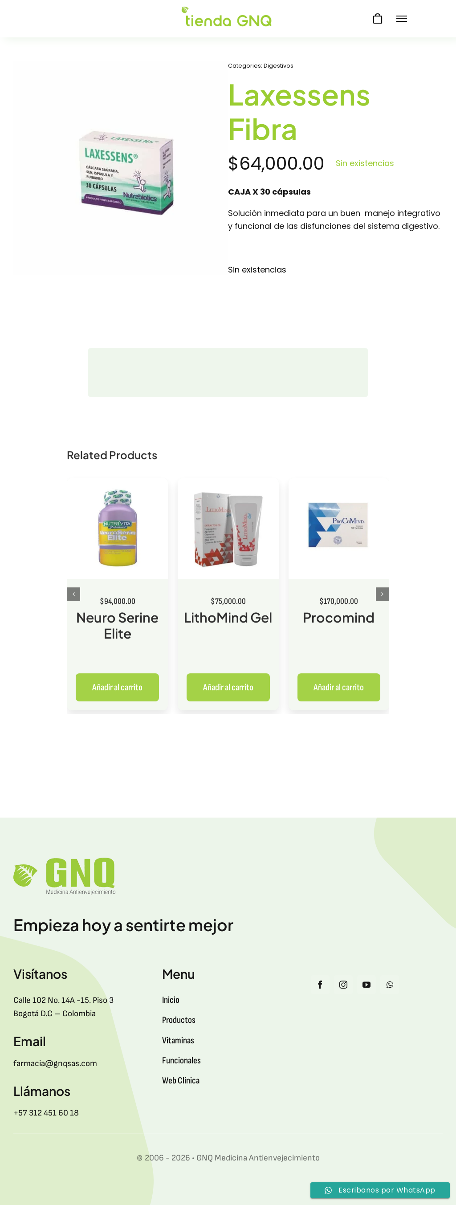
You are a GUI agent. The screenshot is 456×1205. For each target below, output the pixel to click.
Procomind (339, 622)
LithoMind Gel (228, 622)
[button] (73, 600)
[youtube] (366, 984)
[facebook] (320, 984)
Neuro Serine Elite (117, 630)
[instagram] (343, 984)
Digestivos (278, 67)
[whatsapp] (389, 984)
